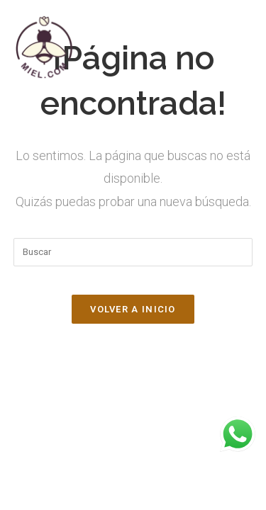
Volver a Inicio (133, 309)
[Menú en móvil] (248, 47)
